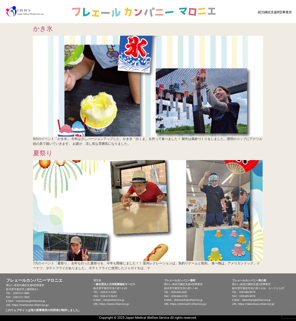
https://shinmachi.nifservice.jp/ (188, 303)
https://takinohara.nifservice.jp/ (256, 303)
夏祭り (43, 153)
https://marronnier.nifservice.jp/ (30, 304)
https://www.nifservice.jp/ (114, 303)
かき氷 (43, 28)
